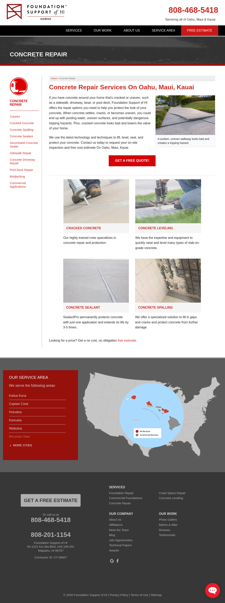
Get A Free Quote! (132, 160)
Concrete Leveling (155, 228)
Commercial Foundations (125, 498)
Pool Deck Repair (21, 169)
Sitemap (156, 595)
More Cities (22, 445)
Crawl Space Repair (172, 493)
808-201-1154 (51, 534)
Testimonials (167, 535)
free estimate (127, 340)
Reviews (164, 530)
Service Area (163, 30)
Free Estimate (199, 30)
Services (74, 30)
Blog (112, 535)
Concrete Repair (19, 102)
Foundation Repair (121, 493)
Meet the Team (119, 530)
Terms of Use (139, 595)
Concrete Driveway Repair (22, 161)
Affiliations (116, 524)
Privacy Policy (119, 595)
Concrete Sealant (83, 307)
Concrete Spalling (155, 307)
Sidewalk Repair (20, 153)
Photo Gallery (168, 519)
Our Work (103, 30)
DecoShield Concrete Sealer (24, 144)
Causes (15, 116)
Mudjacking (17, 176)
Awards (114, 550)
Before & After (168, 524)
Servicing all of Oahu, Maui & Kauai (190, 19)
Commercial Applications (18, 184)
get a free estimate (50, 500)
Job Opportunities (121, 540)
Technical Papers (120, 545)
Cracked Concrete (83, 228)
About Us (131, 30)
